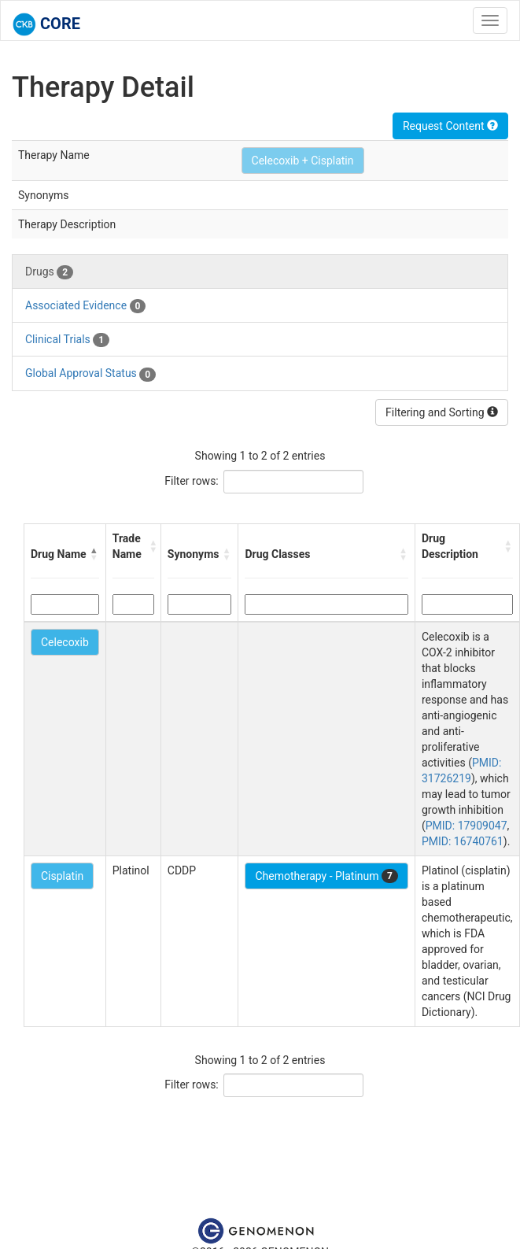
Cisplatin (62, 876)
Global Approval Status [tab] (90, 374)
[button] (94, 554)
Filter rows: (191, 481)
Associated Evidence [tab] (85, 306)
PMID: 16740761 (462, 841)
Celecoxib (65, 642)
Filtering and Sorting (441, 412)
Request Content (450, 126)
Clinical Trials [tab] (67, 340)
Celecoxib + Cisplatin (303, 160)
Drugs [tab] (49, 272)
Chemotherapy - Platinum (326, 876)
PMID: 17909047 (466, 825)
